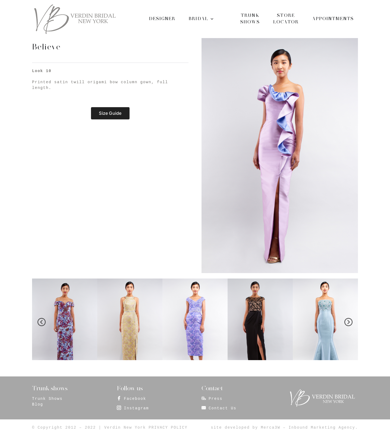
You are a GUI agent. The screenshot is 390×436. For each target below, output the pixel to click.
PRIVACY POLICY (168, 427)
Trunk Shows (47, 399)
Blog (37, 404)
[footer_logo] (322, 391)
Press (215, 399)
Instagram (136, 408)
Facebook (135, 399)
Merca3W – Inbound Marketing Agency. (309, 427)
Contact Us (222, 408)
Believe (46, 47)
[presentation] (41, 322)
